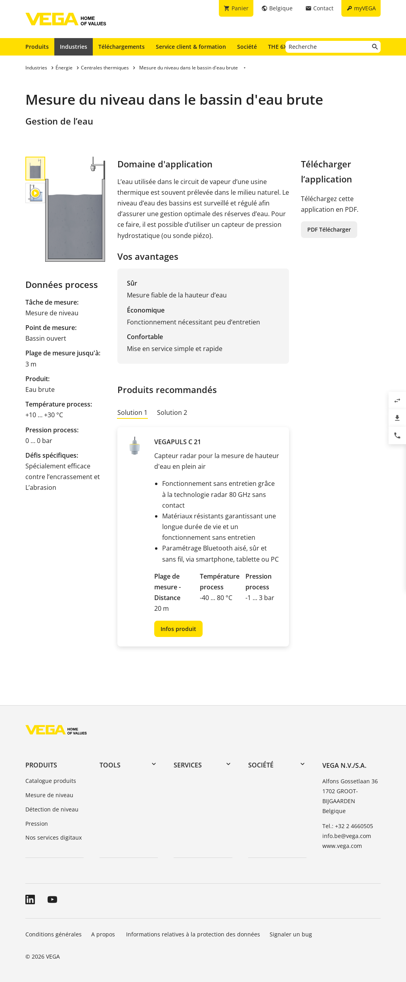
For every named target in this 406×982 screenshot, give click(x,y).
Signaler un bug (291, 934)
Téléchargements (121, 46)
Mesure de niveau (49, 795)
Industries (73, 46)
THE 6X (279, 46)
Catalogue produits (50, 780)
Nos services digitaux (53, 837)
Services (188, 765)
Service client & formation (191, 46)
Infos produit (178, 629)
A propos (104, 934)
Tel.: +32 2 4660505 (347, 826)
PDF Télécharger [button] (329, 229)
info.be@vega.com (346, 836)
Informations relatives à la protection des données (193, 934)
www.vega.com (342, 846)
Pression (36, 823)
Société (247, 46)
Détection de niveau (52, 809)
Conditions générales (53, 934)
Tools (110, 765)
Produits (37, 46)
